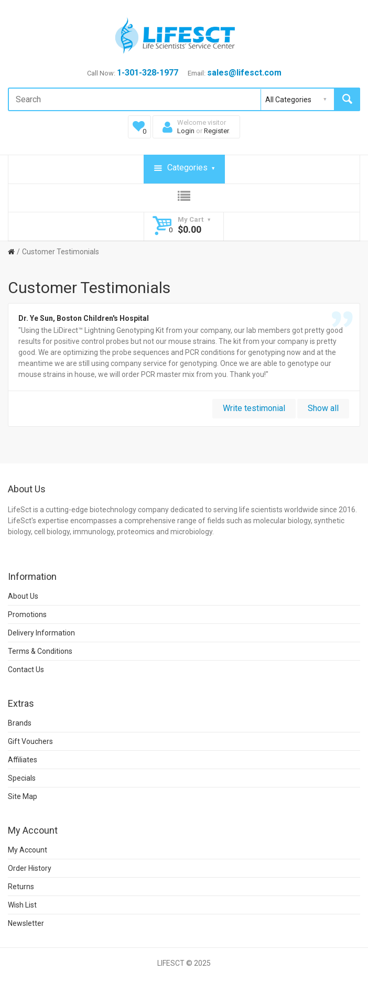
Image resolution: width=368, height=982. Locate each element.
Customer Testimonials (60, 251)
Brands (19, 723)
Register (216, 131)
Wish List (22, 905)
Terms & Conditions (40, 651)
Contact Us (26, 669)
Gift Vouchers (30, 741)
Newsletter (26, 923)
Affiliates (22, 760)
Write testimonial (254, 408)
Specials (22, 778)
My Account (27, 850)
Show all (323, 408)
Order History (29, 868)
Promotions (27, 614)
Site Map (22, 796)
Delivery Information (41, 633)
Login (185, 131)
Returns (21, 886)
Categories (184, 168)
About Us (23, 596)
